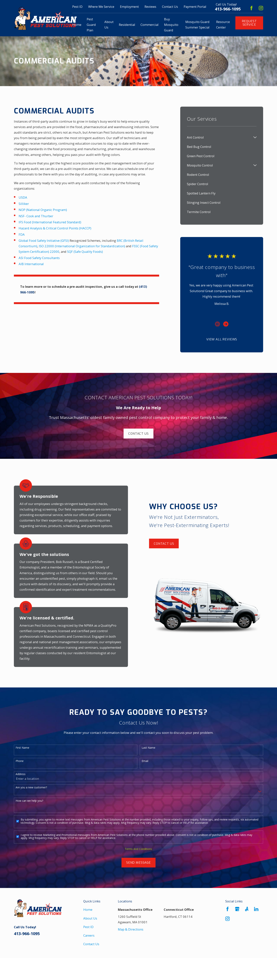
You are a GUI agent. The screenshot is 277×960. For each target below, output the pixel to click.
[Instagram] (261, 8)
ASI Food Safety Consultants (39, 258)
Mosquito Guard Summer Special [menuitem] (197, 24)
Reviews (150, 6)
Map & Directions (130, 929)
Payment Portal (195, 6)
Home (87, 909)
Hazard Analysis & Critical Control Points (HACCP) (55, 228)
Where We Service (101, 6)
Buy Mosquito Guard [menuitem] (171, 24)
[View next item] (226, 324)
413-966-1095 (228, 9)
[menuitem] (219, 137)
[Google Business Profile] (237, 909)
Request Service (249, 23)
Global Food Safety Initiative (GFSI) (44, 240)
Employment (129, 6)
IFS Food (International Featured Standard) (50, 222)
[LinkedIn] (256, 909)
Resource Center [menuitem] (223, 24)
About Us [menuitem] (108, 24)
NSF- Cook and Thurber (36, 216)
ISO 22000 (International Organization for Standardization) (82, 246)
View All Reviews (221, 339)
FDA (22, 234)
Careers (88, 935)
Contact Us (170, 6)
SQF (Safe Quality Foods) (85, 251)
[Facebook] (251, 8)
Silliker (24, 203)
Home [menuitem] (76, 24)
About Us (90, 918)
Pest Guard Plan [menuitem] (91, 24)
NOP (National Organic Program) (43, 210)
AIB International (31, 264)
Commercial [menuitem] (149, 24)
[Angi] (246, 909)
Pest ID (77, 6)
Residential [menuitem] (127, 24)
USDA (23, 197)
